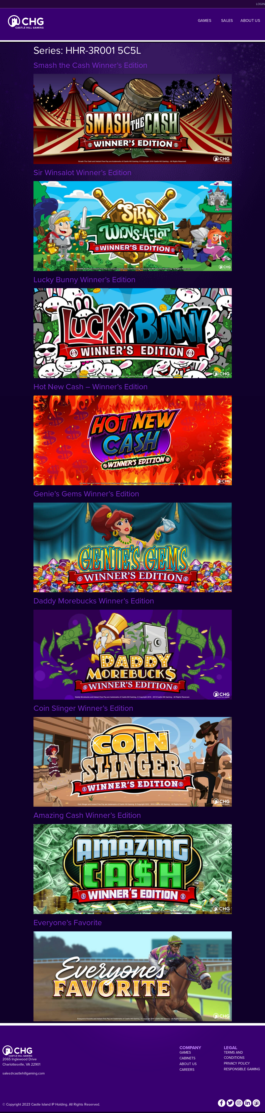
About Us (250, 20)
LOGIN (260, 4)
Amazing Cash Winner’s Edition (87, 815)
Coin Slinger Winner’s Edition (83, 708)
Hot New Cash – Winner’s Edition (90, 387)
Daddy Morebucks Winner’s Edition (93, 601)
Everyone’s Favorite (67, 922)
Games (206, 20)
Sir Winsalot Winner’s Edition (82, 172)
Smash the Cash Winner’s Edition (90, 65)
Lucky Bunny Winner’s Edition (84, 279)
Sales (227, 20)
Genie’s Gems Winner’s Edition (86, 494)
